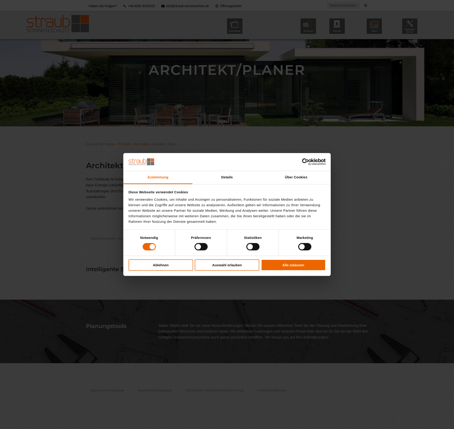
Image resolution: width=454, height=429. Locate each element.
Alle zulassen (293, 265)
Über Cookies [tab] (296, 177)
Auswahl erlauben (227, 265)
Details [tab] (227, 177)
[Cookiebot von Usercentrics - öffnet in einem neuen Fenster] (305, 161)
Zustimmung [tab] (157, 177)
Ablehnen (160, 265)
